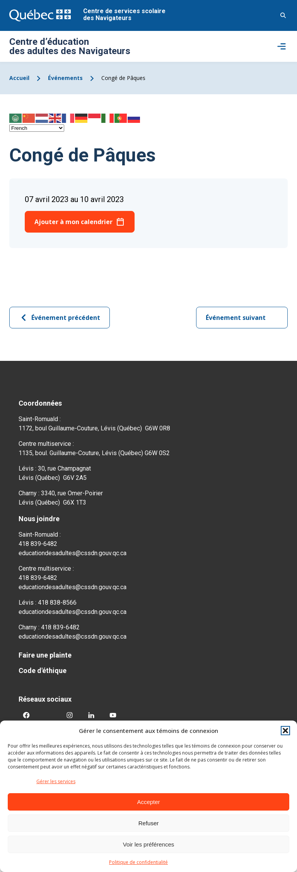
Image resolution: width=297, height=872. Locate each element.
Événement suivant (242, 317)
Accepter (148, 802)
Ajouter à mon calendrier (73, 222)
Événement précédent (59, 317)
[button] (285, 730)
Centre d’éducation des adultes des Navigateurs (69, 46)
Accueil (19, 78)
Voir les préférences (148, 844)
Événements (65, 78)
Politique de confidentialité (138, 862)
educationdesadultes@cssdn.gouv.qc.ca (72, 553)
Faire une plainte (45, 655)
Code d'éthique (43, 670)
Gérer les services (55, 781)
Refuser (148, 823)
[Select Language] (36, 128)
